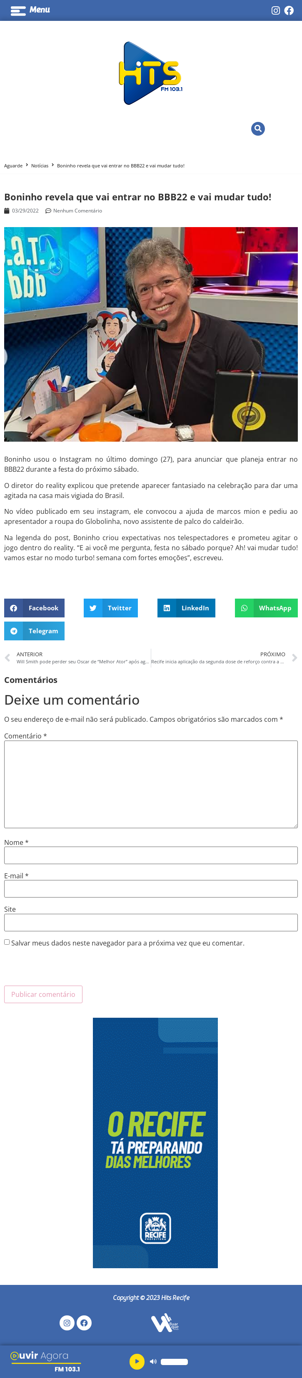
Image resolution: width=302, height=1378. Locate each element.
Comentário (25, 736)
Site (10, 909)
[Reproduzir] (137, 1362)
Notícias (39, 165)
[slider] (174, 1362)
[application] (155, 1362)
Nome (16, 842)
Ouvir (86, 128)
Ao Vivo (134, 128)
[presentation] (67, 969)
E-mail (16, 875)
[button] (258, 129)
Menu (40, 10)
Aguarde (13, 165)
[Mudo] (153, 1362)
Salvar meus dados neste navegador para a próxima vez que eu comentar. (128, 943)
